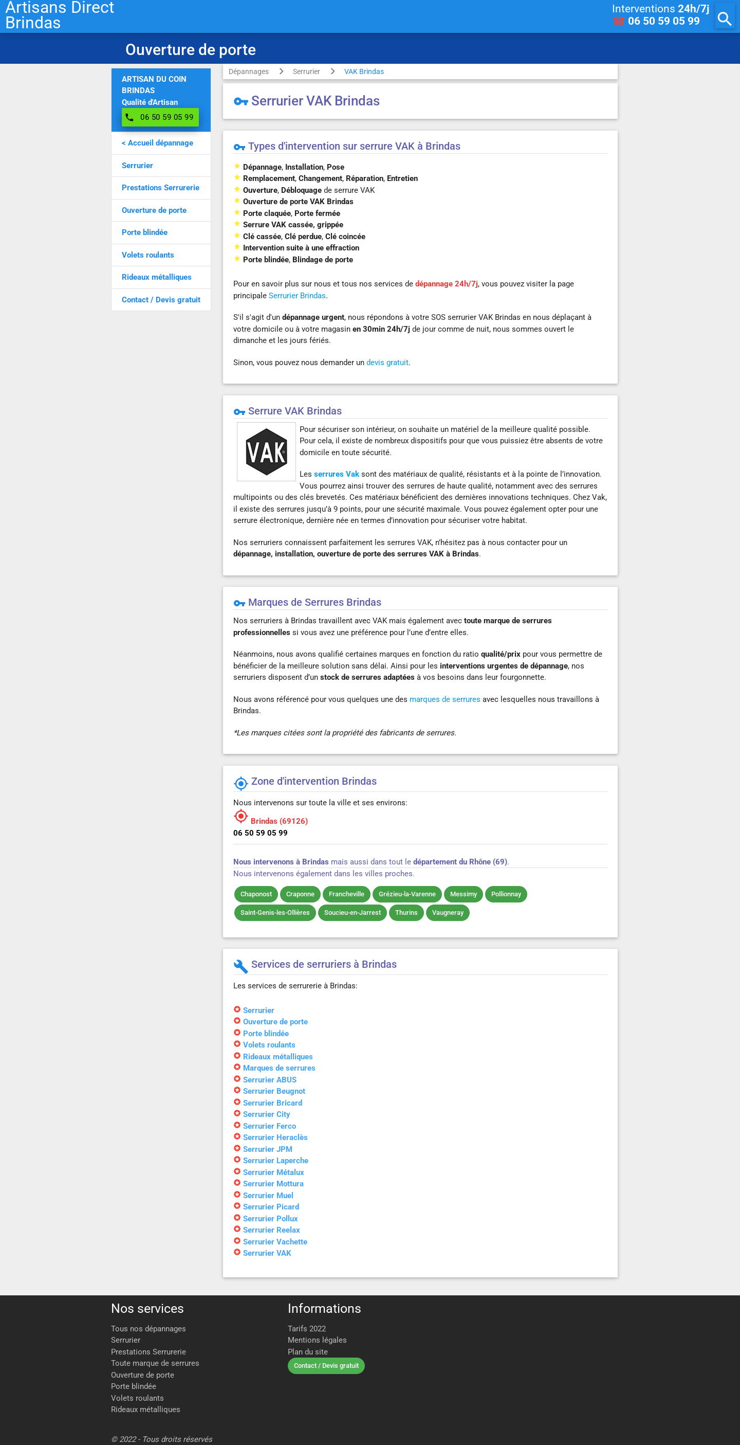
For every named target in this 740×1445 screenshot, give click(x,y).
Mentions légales (317, 1340)
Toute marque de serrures (155, 1363)
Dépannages (249, 71)
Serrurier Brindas (297, 295)
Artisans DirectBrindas (59, 15)
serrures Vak (336, 474)
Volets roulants (137, 1398)
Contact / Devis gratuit (326, 1365)
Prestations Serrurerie (148, 1352)
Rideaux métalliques (145, 1409)
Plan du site (308, 1352)
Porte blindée (133, 1386)
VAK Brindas (364, 71)
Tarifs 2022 (307, 1328)
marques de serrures (445, 699)
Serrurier (306, 71)
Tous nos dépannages (148, 1328)
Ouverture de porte (142, 1375)
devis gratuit (387, 362)
